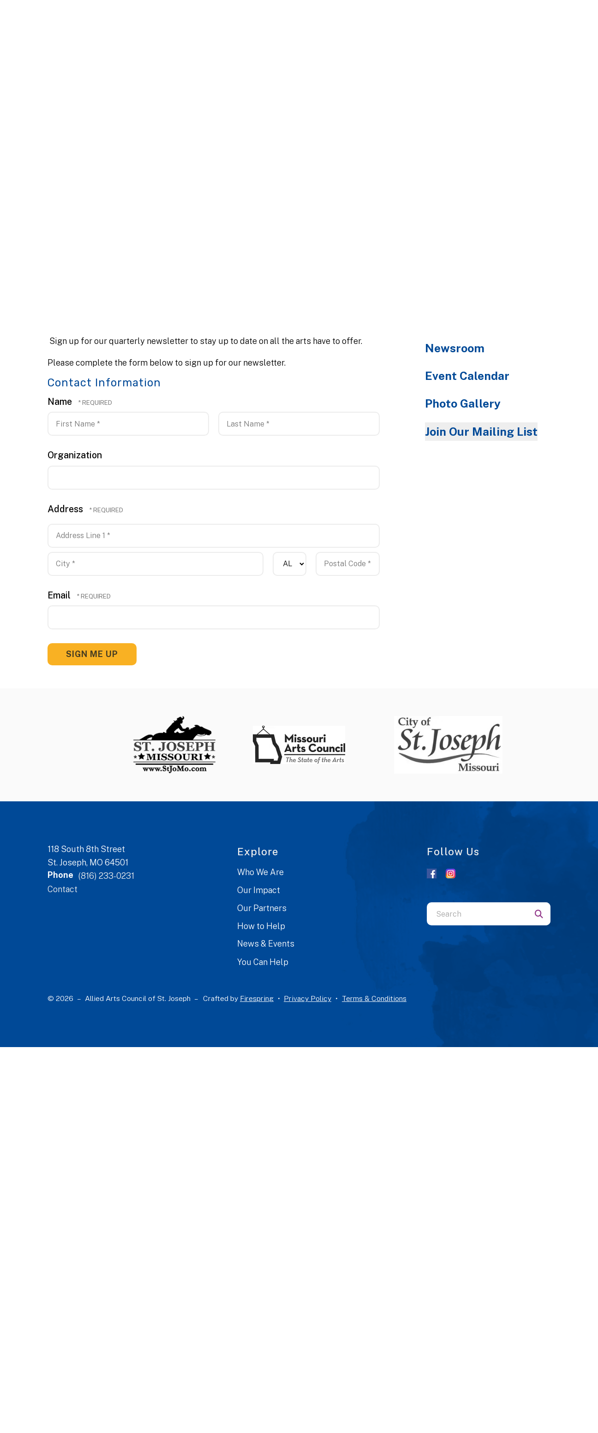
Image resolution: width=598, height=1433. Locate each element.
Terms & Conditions (374, 998)
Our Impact (258, 890)
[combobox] (477, 913)
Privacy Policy (307, 998)
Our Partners (262, 908)
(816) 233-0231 (106, 876)
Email (60, 595)
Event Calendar (467, 376)
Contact (63, 889)
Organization (75, 455)
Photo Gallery (463, 403)
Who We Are (260, 872)
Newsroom (454, 348)
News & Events (265, 943)
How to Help (261, 926)
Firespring (257, 998)
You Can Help (262, 962)
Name (61, 401)
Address (66, 508)
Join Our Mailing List (481, 431)
